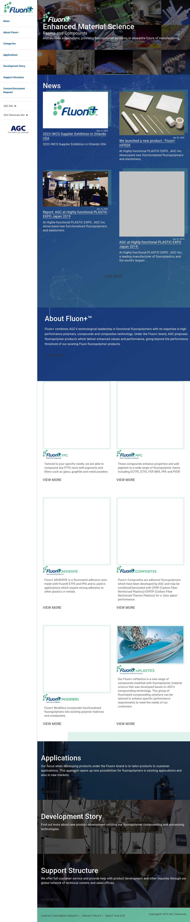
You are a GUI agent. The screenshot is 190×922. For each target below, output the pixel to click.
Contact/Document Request (14, 90)
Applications (10, 54)
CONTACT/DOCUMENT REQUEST (59, 915)
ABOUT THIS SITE (115, 915)
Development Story (14, 66)
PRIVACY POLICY (91, 915)
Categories (9, 43)
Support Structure (13, 77)
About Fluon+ (11, 32)
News (6, 21)
